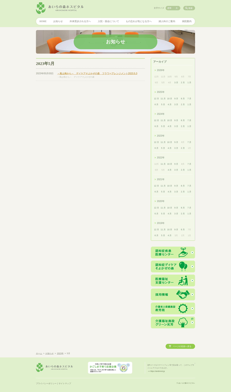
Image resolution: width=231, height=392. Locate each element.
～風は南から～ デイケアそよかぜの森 (75, 77)
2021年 (161, 179)
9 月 (176, 98)
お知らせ (58, 21)
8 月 (183, 98)
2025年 (161, 92)
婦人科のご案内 (167, 21)
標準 (169, 8)
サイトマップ (65, 383)
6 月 (156, 104)
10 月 (169, 98)
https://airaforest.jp (157, 371)
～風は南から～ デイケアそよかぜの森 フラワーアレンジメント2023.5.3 (97, 73)
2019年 (161, 223)
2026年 (161, 70)
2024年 (161, 114)
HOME (42, 21)
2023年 (161, 135)
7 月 (189, 98)
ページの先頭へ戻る (182, 346)
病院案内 (187, 21)
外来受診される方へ (80, 21)
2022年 (161, 157)
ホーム (39, 353)
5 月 (163, 104)
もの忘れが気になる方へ (139, 21)
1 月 (189, 82)
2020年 (161, 201)
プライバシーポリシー (46, 383)
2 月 (183, 82)
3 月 (176, 82)
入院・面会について (108, 21)
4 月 (170, 104)
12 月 (156, 98)
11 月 (163, 98)
